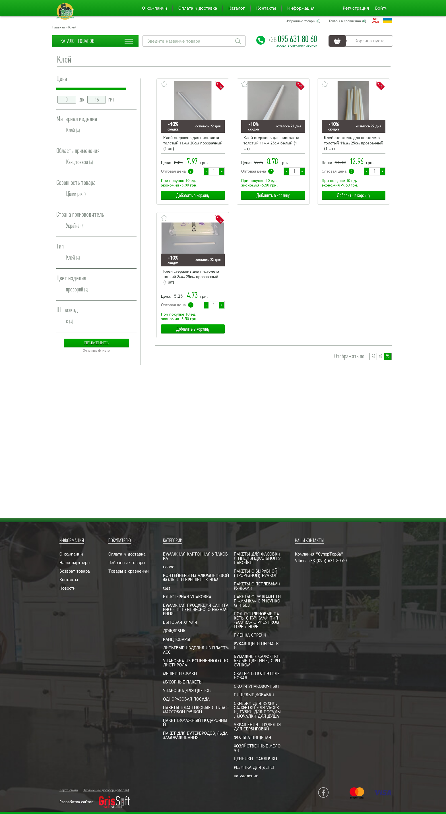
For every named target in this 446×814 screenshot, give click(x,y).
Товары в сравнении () (347, 21)
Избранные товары (126, 562)
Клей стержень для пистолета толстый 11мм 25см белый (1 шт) (271, 143)
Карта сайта (68, 790)
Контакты (266, 8)
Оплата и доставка (197, 8)
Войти (381, 8)
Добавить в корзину (193, 195)
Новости (67, 588)
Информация (300, 8)
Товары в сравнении (128, 571)
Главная (58, 27)
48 (380, 356)
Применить (96, 343)
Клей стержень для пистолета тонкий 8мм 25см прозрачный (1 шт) (191, 276)
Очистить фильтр (96, 350)
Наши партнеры (74, 562)
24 (373, 356)
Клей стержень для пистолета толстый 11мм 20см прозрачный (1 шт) (192, 143)
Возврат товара (74, 571)
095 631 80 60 (292, 39)
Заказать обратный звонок (296, 45)
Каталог (236, 8)
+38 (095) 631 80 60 (327, 560)
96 (387, 356)
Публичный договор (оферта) (106, 790)
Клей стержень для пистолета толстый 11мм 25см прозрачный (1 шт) (353, 143)
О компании (154, 8)
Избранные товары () (303, 21)
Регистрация (356, 8)
